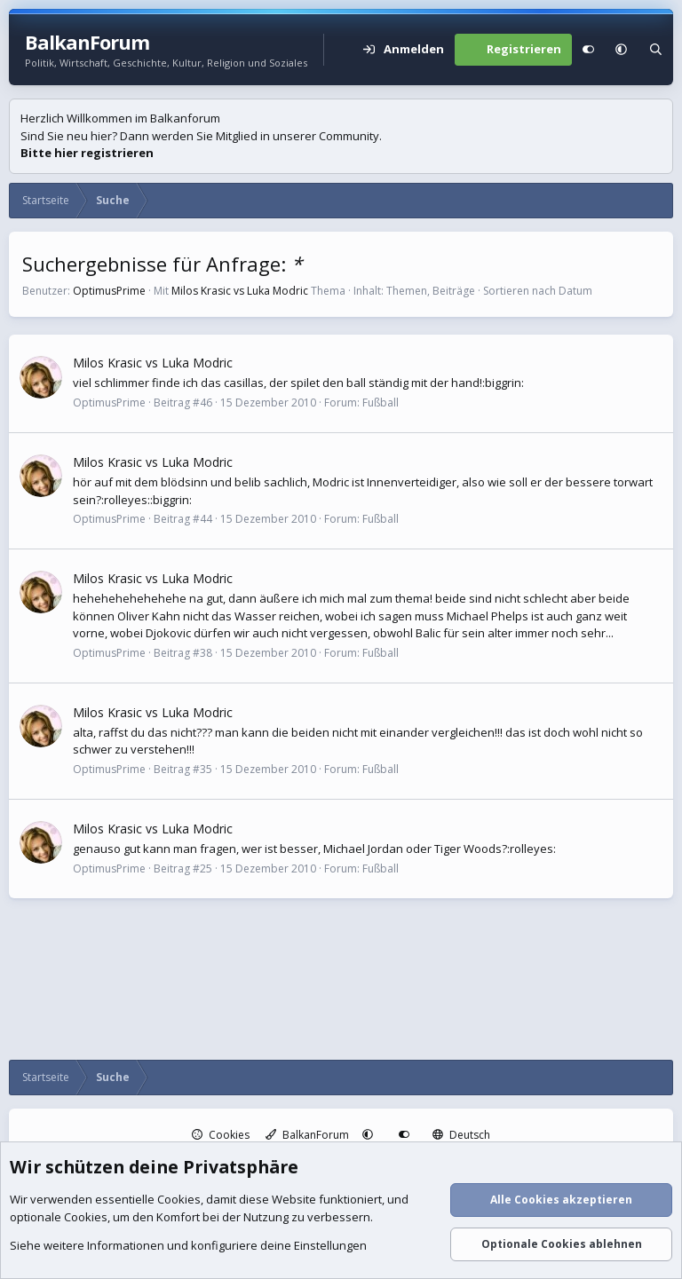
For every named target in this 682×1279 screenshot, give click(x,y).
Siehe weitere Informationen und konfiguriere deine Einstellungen (188, 1246)
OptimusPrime (109, 290)
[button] (621, 50)
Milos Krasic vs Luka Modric (239, 290)
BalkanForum (307, 1134)
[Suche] (656, 50)
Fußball (380, 402)
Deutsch (461, 1134)
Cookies (221, 1134)
